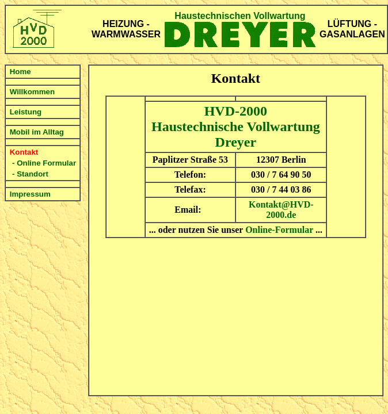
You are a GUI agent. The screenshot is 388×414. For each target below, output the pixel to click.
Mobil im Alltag (37, 132)
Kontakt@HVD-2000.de (281, 210)
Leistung (26, 112)
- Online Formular (44, 163)
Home (20, 71)
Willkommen (32, 91)
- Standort (30, 174)
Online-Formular (279, 230)
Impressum (30, 194)
